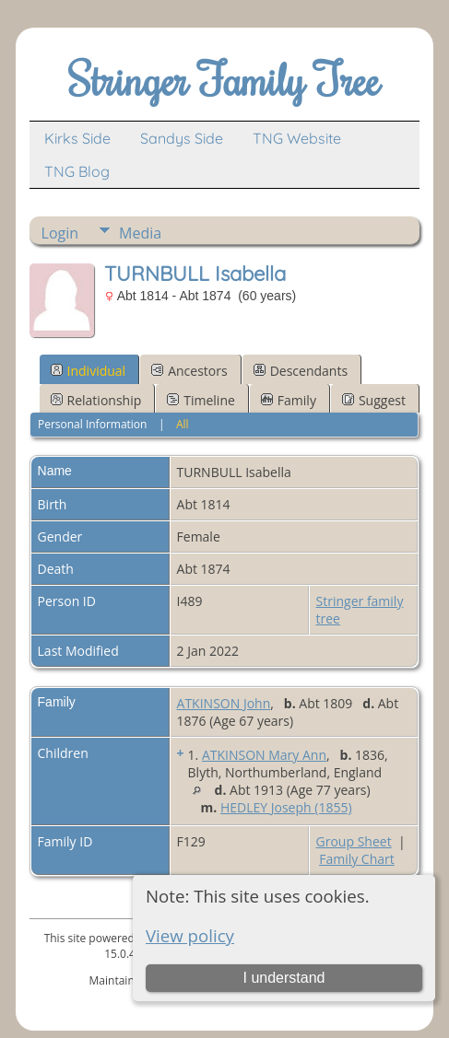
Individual (88, 370)
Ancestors (189, 370)
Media (140, 233)
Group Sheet (354, 841)
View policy (190, 935)
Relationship (96, 400)
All (182, 424)
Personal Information (93, 424)
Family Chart (357, 859)
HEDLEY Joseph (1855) (286, 807)
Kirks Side (77, 138)
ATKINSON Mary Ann (264, 755)
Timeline (201, 400)
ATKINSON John (224, 703)
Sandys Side (181, 138)
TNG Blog (77, 171)
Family (288, 400)
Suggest (374, 400)
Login (60, 233)
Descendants (301, 370)
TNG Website (297, 138)
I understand (284, 978)
